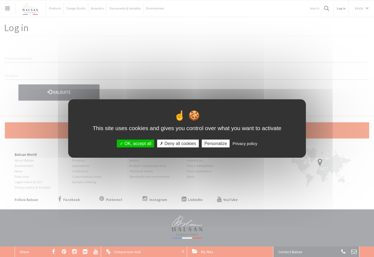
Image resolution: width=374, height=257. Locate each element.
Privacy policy (245, 143)
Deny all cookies (178, 143)
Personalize (215, 143)
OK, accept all (135, 143)
